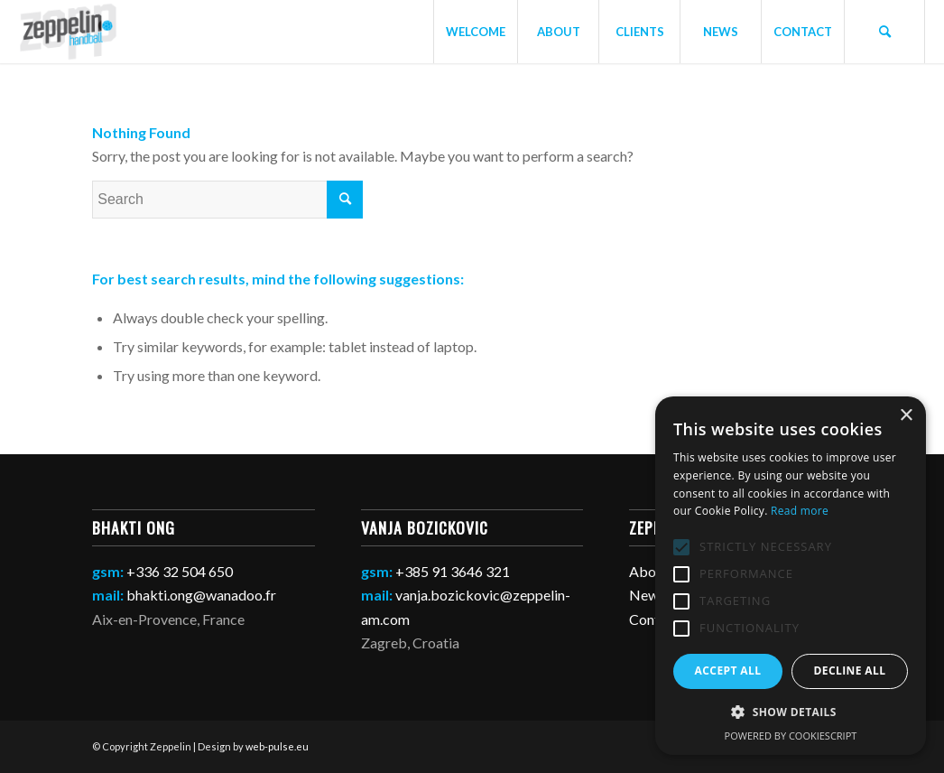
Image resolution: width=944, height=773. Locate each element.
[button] (790, 712)
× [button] (905, 416)
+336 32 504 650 (179, 571)
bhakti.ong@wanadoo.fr (201, 594)
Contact (654, 619)
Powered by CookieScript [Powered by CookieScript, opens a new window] (791, 735)
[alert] (790, 575)
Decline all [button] (850, 670)
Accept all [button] (728, 670)
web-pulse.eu (277, 746)
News (647, 594)
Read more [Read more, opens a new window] (799, 510)
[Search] (884, 31)
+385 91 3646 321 (452, 571)
